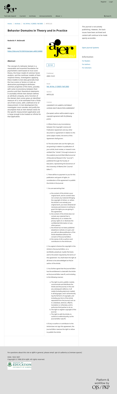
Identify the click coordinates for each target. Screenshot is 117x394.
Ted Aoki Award (10, 16)
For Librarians (86, 68)
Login (111, 2)
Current (23, 16)
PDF (51, 65)
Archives (32, 16)
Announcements (45, 16)
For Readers (86, 61)
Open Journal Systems (90, 48)
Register (103, 2)
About (58, 16)
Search (107, 16)
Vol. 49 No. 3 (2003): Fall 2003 (33, 24)
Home (10, 24)
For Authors (86, 64)
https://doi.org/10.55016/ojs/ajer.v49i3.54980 (25, 51)
